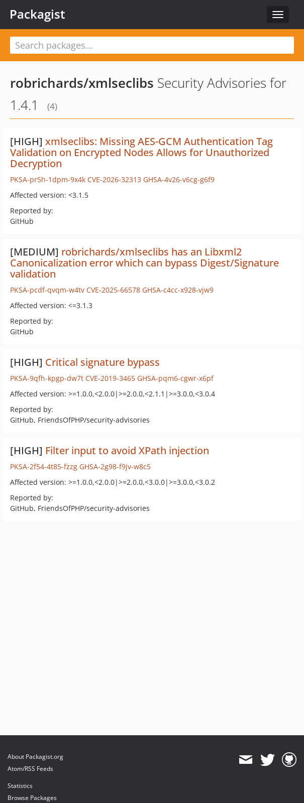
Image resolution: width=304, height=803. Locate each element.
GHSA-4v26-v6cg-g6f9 (179, 179)
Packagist (37, 14)
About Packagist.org (35, 756)
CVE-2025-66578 (113, 290)
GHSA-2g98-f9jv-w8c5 (115, 466)
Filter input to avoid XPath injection (127, 450)
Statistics (20, 785)
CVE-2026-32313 (114, 179)
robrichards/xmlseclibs (82, 83)
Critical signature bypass (102, 362)
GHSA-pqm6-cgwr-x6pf (175, 378)
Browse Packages (32, 797)
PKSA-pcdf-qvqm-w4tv (47, 290)
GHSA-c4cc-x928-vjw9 (178, 290)
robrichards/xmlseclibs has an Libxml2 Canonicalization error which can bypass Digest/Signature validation (144, 263)
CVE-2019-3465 (110, 378)
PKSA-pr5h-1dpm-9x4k (47, 179)
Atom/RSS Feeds (30, 768)
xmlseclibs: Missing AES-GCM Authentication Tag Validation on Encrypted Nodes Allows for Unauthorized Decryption (141, 152)
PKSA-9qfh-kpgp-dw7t (46, 378)
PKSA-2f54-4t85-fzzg (43, 466)
